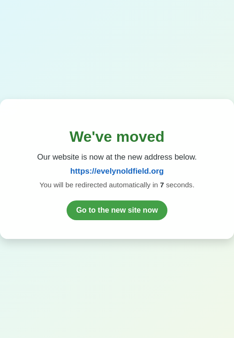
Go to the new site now (117, 210)
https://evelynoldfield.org (117, 171)
